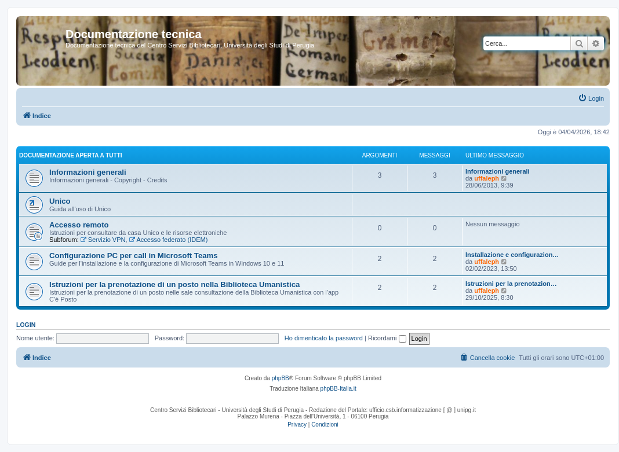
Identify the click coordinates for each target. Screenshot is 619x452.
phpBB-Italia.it (338, 388)
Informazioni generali (87, 172)
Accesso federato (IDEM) (168, 239)
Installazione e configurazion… (512, 254)
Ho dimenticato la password (324, 338)
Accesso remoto (79, 225)
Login (25, 324)
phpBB (280, 378)
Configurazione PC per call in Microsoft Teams (133, 255)
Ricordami (387, 338)
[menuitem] (591, 98)
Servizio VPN (103, 239)
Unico (60, 201)
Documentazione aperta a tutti (70, 155)
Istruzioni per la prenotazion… (511, 283)
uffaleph (486, 178)
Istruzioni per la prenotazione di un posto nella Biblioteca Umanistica (174, 284)
